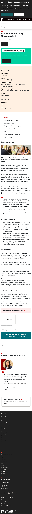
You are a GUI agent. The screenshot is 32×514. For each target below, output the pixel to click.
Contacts (3, 473)
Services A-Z (4, 461)
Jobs (2, 457)
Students (9, 19)
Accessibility (4, 501)
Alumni (25, 19)
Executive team (4, 444)
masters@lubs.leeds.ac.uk (7, 108)
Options (19, 14)
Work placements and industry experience (14, 126)
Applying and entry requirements (12, 134)
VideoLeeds (3, 469)
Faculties (19, 19)
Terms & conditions (5, 504)
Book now (6, 61)
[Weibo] (16, 493)
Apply (4, 44)
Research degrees (5, 420)
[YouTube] (9, 493)
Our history (3, 434)
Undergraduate (4, 416)
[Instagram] (12, 493)
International (4, 422)
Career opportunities (9, 123)
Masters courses (19, 27)
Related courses (8, 137)
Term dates (3, 459)
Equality (3, 442)
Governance (3, 438)
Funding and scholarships (10, 128)
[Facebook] (2, 493)
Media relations (4, 467)
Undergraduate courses (7, 27)
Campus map (4, 432)
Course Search (4, 23)
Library (2, 463)
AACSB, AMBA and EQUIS (6, 325)
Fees (5, 131)
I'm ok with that (7, 14)
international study (19, 239)
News (2, 446)
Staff (14, 19)
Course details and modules (11, 120)
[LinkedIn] (5, 493)
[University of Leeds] (8, 511)
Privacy (2, 499)
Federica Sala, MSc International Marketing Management (16, 383)
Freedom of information (6, 506)
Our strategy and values (6, 440)
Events (2, 448)
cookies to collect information (12, 5)
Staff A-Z (3, 471)
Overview (6, 117)
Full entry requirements (7, 86)
